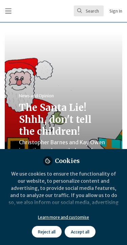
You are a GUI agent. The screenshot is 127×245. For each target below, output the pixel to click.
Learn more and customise (63, 217)
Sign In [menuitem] (115, 11)
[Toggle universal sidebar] (8, 11)
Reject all (47, 231)
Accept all (80, 231)
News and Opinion (36, 95)
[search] (89, 10)
